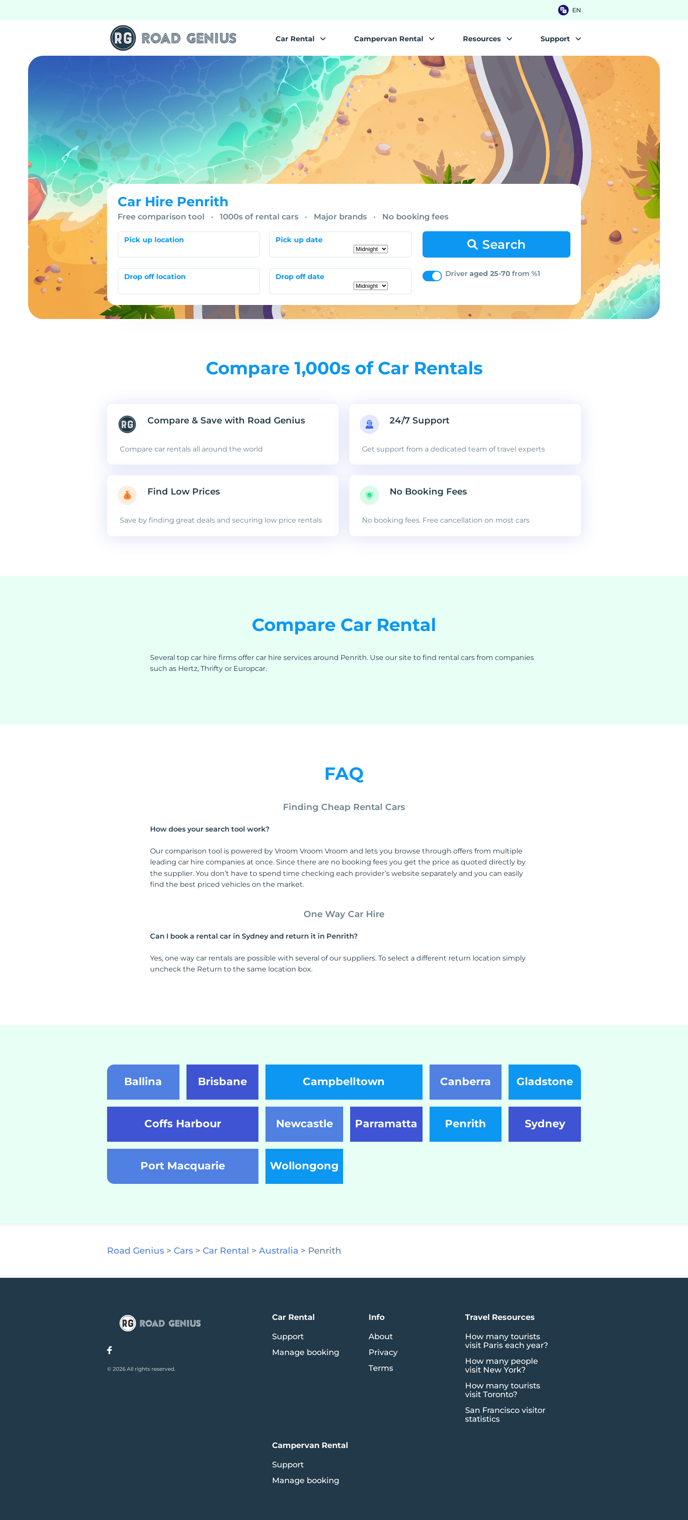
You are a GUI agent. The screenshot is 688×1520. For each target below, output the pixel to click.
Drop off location (155, 276)
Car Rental (295, 39)
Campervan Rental (388, 39)
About (381, 1336)
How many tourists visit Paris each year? (506, 1341)
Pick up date (299, 240)
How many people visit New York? (501, 1365)
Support (288, 1336)
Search (504, 244)
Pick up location (154, 240)
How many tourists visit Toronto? (502, 1390)
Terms (381, 1368)
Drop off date (300, 276)
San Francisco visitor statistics (505, 1414)
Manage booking (305, 1352)
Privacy (383, 1352)
